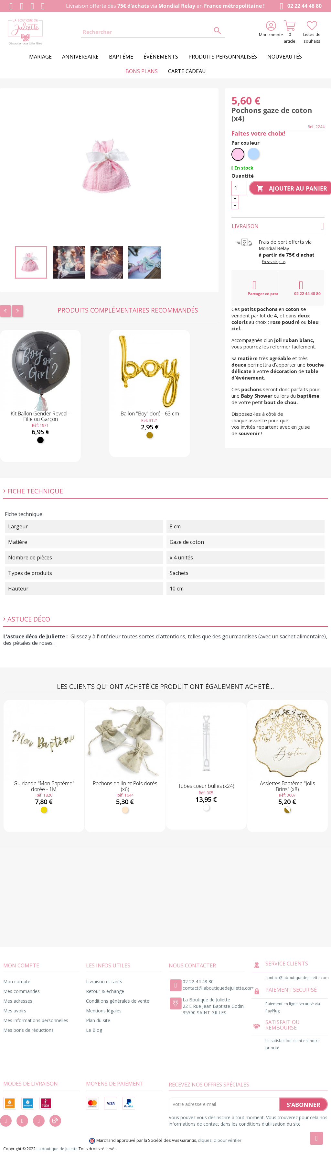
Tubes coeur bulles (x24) (206, 785)
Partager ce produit (263, 288)
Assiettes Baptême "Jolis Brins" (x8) (287, 786)
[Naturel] (125, 810)
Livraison (278, 226)
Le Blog (94, 1030)
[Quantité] (239, 188)
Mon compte (16, 981)
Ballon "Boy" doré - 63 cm (150, 413)
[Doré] (149, 435)
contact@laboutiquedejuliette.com (218, 988)
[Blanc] (206, 807)
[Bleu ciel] (254, 154)
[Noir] (40, 440)
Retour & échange (105, 991)
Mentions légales (104, 1011)
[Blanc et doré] (287, 810)
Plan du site (98, 1020)
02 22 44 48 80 (299, 6)
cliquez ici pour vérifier (219, 1140)
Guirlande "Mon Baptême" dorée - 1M (44, 786)
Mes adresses (17, 1001)
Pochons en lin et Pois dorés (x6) (125, 786)
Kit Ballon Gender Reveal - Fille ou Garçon (40, 416)
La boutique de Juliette (57, 1149)
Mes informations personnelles (35, 1020)
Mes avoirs (14, 1011)
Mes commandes (21, 991)
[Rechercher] (153, 32)
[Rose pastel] (237, 154)
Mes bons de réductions (28, 1030)
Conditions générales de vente (117, 1001)
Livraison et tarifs (104, 981)
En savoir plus (273, 261)
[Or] (44, 810)
